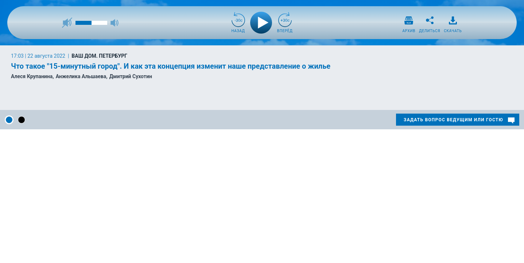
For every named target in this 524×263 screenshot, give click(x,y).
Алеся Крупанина (32, 76)
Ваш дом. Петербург (99, 56)
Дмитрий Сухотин (130, 76)
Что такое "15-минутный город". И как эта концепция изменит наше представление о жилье (170, 66)
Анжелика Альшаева (81, 76)
